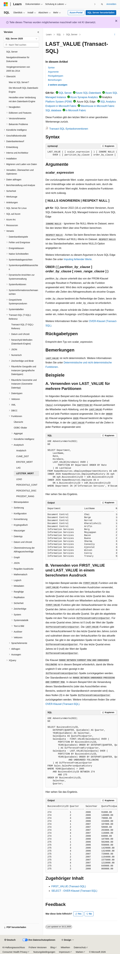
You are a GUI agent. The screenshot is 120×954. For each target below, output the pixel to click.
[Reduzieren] (38, 32)
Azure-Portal (76, 12)
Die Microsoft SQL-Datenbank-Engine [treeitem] (24, 90)
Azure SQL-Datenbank (88, 93)
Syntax (51, 67)
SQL (59, 34)
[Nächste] (95, 4)
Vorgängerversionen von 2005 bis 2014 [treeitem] (18, 69)
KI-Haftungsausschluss (13, 947)
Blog (52, 947)
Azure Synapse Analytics (84, 97)
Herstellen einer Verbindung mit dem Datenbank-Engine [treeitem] (22, 99)
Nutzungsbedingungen (44, 952)
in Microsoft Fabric (76, 110)
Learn (49, 34)
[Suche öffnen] (102, 4)
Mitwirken (65, 947)
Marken (79, 952)
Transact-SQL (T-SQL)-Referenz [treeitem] (22, 326)
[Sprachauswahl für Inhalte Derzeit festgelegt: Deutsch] (9, 940)
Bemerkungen (55, 80)
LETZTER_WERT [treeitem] (25, 473)
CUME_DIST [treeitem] (22, 456)
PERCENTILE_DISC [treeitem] (26, 490)
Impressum (64, 952)
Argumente (53, 72)
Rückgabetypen (55, 76)
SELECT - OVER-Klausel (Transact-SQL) (74, 890)
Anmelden (111, 4)
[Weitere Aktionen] (115, 34)
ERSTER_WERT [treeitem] (24, 462)
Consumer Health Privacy (14, 952)
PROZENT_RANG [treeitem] (25, 496)
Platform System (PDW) (58, 101)
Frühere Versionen (38, 947)
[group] (81, 153)
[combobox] (21, 38)
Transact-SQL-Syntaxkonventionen (68, 128)
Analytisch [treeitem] (21, 450)
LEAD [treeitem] (19, 479)
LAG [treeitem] (18, 468)
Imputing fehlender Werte (78, 259)
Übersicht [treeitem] (18, 422)
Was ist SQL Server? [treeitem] (19, 82)
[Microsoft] (6, 4)
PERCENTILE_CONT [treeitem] (26, 485)
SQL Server (72, 34)
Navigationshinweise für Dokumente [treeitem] (17, 59)
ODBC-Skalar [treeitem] (20, 427)
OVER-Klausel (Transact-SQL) (62, 704)
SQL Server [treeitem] (12, 51)
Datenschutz (80, 947)
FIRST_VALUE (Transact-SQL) (68, 886)
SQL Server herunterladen (100, 12)
